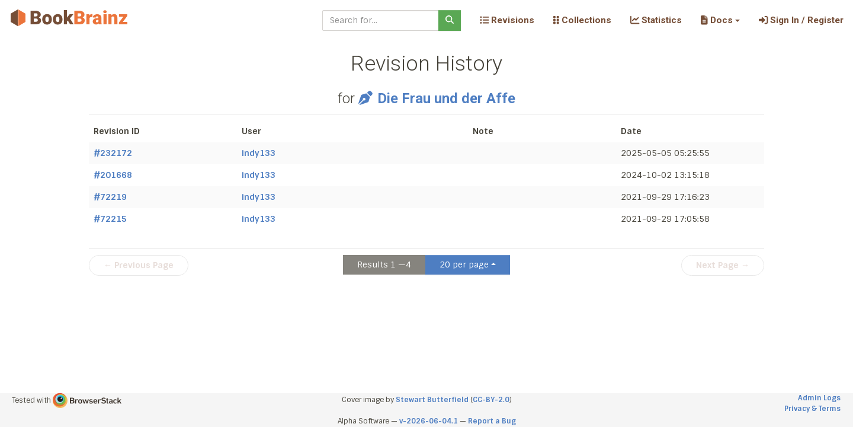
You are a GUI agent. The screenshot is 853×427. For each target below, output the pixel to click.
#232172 (113, 153)
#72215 (110, 219)
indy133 (258, 153)
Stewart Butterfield (432, 399)
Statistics (656, 20)
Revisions (507, 20)
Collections (582, 20)
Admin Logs (819, 398)
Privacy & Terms (812, 408)
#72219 (110, 197)
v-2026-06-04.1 (428, 421)
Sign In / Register (801, 20)
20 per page (464, 264)
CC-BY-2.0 (491, 399)
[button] (720, 20)
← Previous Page (139, 265)
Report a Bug (492, 421)
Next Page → (722, 265)
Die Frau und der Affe (436, 98)
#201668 (113, 175)
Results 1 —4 (384, 264)
